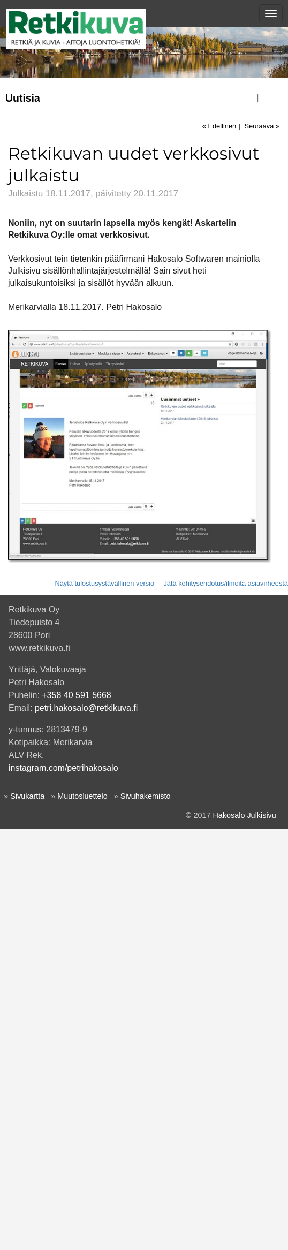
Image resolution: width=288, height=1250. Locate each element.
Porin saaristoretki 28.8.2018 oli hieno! (76, 297)
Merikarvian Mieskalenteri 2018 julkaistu (79, 472)
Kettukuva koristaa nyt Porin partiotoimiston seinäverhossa (111, 439)
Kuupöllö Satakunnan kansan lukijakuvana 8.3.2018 (99, 358)
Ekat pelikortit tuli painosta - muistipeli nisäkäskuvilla (100, 407)
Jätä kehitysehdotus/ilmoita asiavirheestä (225, 1004)
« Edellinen (219, 547)
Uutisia (22, 98)
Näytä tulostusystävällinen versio (104, 1004)
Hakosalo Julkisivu (244, 1236)
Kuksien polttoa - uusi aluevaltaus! (69, 505)
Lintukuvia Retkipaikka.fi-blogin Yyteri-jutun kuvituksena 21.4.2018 (105, 336)
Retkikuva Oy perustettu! (53, 521)
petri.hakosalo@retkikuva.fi (86, 1128)
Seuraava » (262, 547)
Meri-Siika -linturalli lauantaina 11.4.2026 (80, 155)
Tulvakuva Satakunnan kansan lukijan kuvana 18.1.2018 (107, 374)
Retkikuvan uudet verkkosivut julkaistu (82, 423)
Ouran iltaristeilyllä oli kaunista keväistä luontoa (91, 314)
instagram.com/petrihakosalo (63, 1188)
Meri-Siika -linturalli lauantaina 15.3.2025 (80, 172)
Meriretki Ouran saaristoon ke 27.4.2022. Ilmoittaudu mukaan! (100, 276)
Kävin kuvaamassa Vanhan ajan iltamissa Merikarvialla (104, 456)
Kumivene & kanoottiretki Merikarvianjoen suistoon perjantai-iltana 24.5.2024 (114, 194)
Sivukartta (27, 1217)
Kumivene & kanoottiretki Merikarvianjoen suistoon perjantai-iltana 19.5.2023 (114, 221)
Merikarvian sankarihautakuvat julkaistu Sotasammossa (105, 391)
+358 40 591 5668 (76, 1115)
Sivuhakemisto (145, 1217)
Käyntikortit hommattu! (49, 488)
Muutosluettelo (82, 1217)
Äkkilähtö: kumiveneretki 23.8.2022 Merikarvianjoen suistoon (114, 249)
